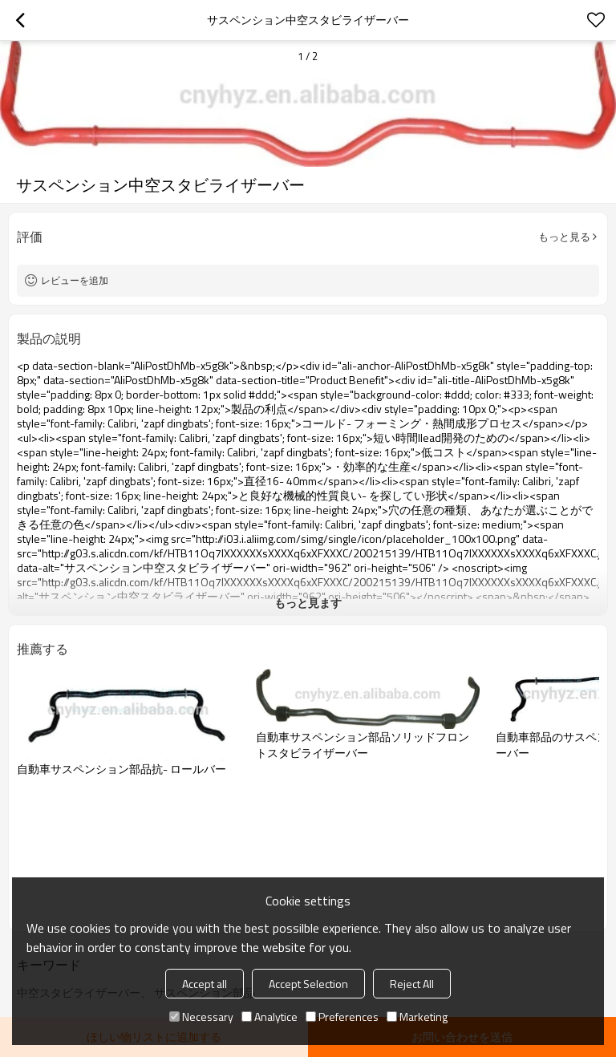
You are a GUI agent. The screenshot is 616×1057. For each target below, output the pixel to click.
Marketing (417, 1016)
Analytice (269, 1016)
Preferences (342, 1016)
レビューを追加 (74, 280)
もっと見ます (308, 602)
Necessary (201, 1016)
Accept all (204, 983)
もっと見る (564, 237)
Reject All (412, 983)
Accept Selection (308, 983)
